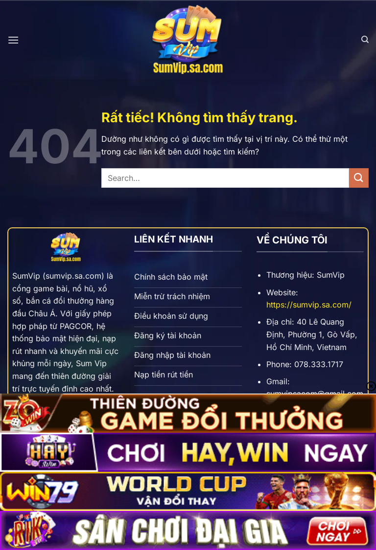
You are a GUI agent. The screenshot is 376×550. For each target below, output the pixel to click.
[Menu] (13, 40)
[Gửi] (359, 177)
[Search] (365, 39)
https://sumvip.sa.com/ (309, 304)
